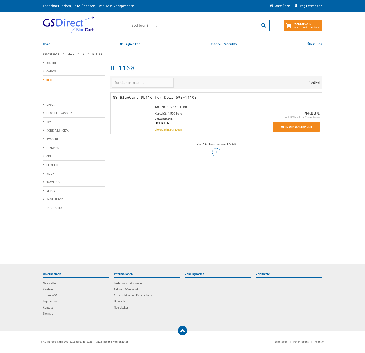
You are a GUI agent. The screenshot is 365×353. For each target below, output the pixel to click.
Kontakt (48, 307)
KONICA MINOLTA (57, 130)
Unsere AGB (50, 295)
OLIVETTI (52, 165)
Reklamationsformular (128, 283)
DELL (49, 80)
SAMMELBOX (54, 199)
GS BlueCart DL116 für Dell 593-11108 (155, 97)
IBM (48, 122)
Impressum (50, 301)
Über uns (314, 44)
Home (46, 44)
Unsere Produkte (224, 44)
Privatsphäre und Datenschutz (133, 295)
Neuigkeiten (130, 44)
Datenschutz (301, 341)
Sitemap (48, 313)
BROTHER (52, 62)
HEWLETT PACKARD (59, 113)
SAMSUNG (53, 182)
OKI (48, 156)
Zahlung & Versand (126, 289)
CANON (51, 71)
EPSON (50, 104)
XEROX (50, 191)
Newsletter (49, 283)
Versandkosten (312, 117)
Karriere (48, 289)
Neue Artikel (55, 208)
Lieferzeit (119, 301)
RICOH (50, 173)
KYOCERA (52, 139)
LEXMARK (52, 147)
